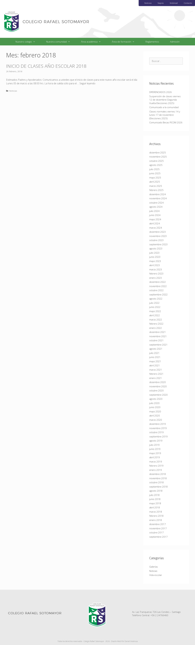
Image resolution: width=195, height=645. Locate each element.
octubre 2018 (156, 482)
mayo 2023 (155, 261)
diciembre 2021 (157, 332)
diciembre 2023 (157, 231)
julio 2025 (154, 169)
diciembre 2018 (157, 474)
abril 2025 (154, 181)
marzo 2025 (155, 185)
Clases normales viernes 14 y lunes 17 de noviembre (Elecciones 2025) (164, 115)
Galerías (153, 566)
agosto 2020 (155, 398)
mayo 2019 (155, 453)
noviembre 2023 (158, 236)
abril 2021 (154, 365)
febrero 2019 (156, 465)
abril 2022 (154, 315)
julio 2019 (154, 444)
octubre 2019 (156, 432)
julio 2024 (154, 210)
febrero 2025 (156, 190)
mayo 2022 (155, 311)
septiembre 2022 (158, 294)
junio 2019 (154, 448)
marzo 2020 (155, 419)
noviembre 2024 (158, 198)
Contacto (188, 3)
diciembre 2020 (157, 382)
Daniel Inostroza (131, 641)
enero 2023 (155, 277)
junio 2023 (154, 256)
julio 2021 (154, 352)
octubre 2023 (156, 240)
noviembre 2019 (158, 428)
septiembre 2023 (158, 244)
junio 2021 (154, 357)
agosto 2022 (155, 298)
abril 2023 (154, 265)
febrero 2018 (156, 515)
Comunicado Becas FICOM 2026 (165, 122)
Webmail (174, 3)
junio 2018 (154, 499)
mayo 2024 (155, 219)
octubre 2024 (156, 202)
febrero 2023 (156, 273)
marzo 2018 (155, 511)
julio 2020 (154, 403)
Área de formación (126, 41)
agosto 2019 (155, 440)
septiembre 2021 (158, 344)
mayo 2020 (155, 411)
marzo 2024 (155, 227)
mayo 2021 (155, 361)
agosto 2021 (155, 348)
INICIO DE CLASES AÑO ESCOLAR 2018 (46, 66)
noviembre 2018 (158, 478)
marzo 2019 (155, 461)
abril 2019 (154, 457)
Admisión (175, 41)
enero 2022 (155, 327)
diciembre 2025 (157, 152)
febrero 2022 (156, 323)
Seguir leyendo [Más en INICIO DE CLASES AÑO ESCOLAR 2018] (87, 83)
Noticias (148, 3)
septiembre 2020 (158, 394)
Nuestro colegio (28, 41)
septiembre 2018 (158, 486)
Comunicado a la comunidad (164, 107)
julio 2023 (154, 252)
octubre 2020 (156, 390)
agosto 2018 (155, 490)
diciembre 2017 (157, 524)
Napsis (161, 3)
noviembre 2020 (158, 386)
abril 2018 (154, 507)
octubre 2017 (156, 532)
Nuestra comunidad (61, 41)
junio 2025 (154, 173)
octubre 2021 (156, 340)
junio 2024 (154, 215)
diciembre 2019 (157, 423)
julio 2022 (154, 302)
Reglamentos (152, 41)
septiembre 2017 (158, 536)
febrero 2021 (156, 373)
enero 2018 (155, 520)
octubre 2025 (156, 160)
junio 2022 (154, 306)
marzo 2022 (155, 319)
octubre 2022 (156, 290)
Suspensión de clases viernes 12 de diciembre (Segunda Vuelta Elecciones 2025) (165, 100)
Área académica (93, 41)
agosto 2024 (155, 206)
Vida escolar (155, 575)
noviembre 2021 (158, 336)
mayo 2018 (155, 503)
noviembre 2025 (158, 156)
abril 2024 (154, 223)
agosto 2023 (155, 248)
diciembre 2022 (157, 281)
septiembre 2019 (158, 436)
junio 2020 (154, 407)
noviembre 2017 (158, 528)
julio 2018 (154, 494)
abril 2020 (154, 415)
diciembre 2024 (157, 194)
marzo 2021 (155, 369)
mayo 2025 (155, 177)
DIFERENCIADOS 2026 (160, 92)
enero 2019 (155, 469)
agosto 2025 (155, 164)
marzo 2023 (155, 269)
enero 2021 (155, 378)
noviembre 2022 (158, 286)
